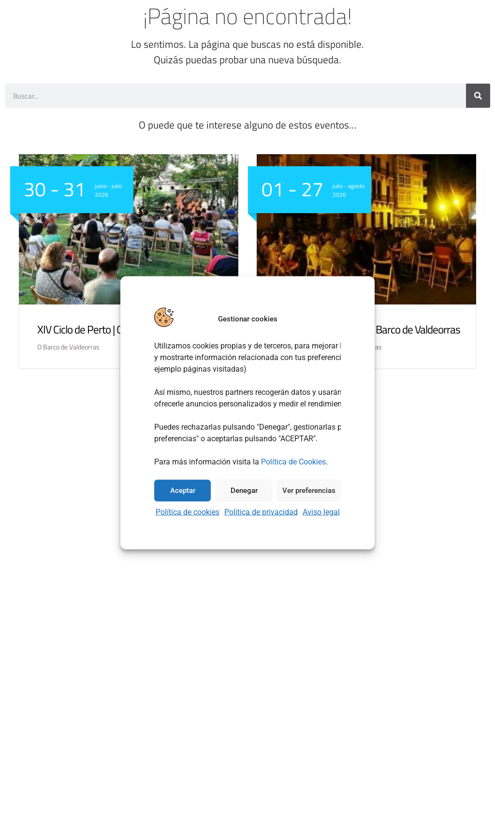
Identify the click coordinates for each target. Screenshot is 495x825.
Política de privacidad (261, 511)
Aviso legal (321, 511)
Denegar (244, 490)
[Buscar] (478, 96)
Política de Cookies (293, 461)
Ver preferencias (308, 490)
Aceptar (182, 490)
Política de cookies (187, 511)
